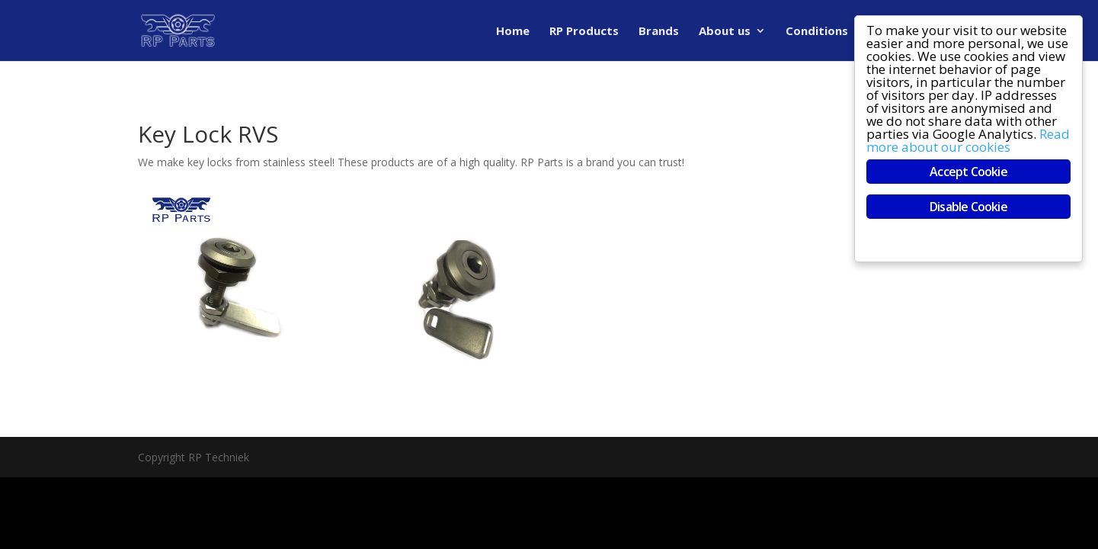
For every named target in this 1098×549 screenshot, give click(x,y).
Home (513, 31)
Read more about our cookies (969, 140)
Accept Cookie (969, 171)
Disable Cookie (969, 206)
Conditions (817, 31)
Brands (659, 31)
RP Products (584, 31)
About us (725, 31)
